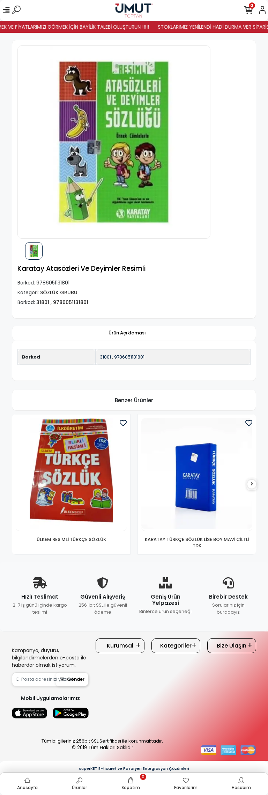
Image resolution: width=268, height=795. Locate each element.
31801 (105, 357)
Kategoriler (176, 646)
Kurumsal (120, 646)
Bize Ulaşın (231, 646)
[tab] (127, 333)
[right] (252, 484)
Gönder (72, 679)
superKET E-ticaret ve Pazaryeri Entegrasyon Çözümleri (134, 768)
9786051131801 (129, 357)
